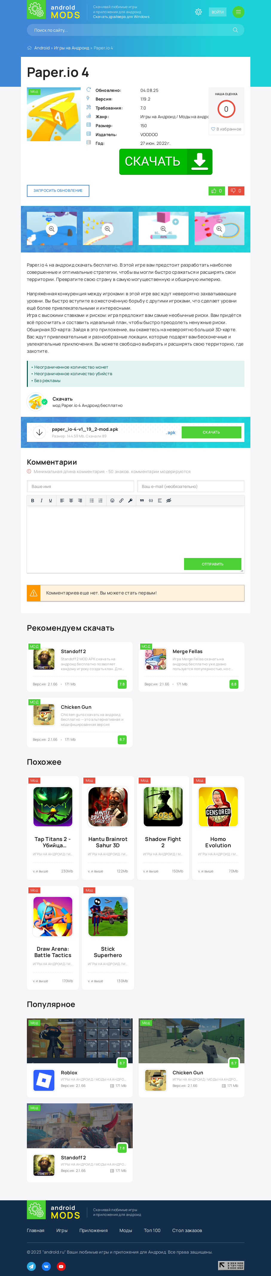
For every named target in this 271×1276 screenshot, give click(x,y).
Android (42, 48)
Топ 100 (152, 1230)
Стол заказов (187, 1230)
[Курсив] (41, 500)
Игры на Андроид (71, 48)
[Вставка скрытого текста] (168, 500)
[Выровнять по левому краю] (62, 500)
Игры (62, 1230)
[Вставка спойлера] (159, 500)
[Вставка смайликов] (112, 500)
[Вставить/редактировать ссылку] (121, 500)
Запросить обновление (58, 190)
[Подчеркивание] (50, 500)
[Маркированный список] (91, 500)
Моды (126, 1230)
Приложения (93, 1230)
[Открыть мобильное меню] (238, 12)
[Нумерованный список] (100, 500)
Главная (36, 1230)
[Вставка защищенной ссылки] (130, 500)
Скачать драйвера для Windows (121, 16)
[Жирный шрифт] (32, 500)
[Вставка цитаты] (141, 500)
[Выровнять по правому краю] (80, 500)
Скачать (211, 432)
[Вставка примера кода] (150, 500)
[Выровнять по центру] (71, 500)
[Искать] (235, 30)
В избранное (229, 129)
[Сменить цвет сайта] (198, 11)
